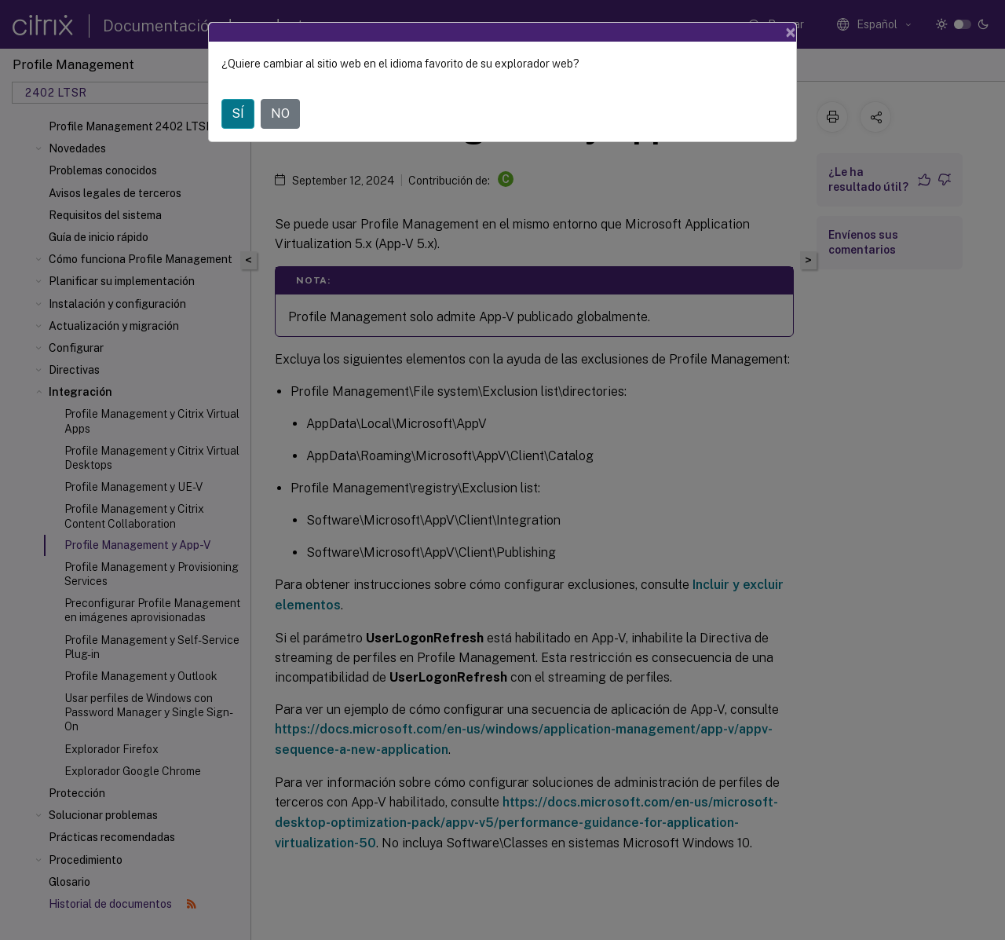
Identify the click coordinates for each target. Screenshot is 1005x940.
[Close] (791, 32)
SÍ (238, 113)
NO (280, 113)
